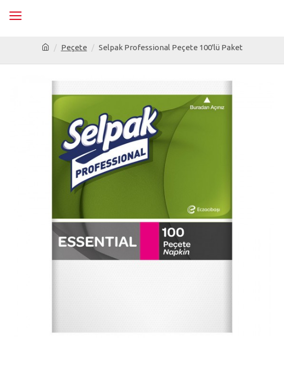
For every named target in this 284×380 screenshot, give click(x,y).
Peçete (74, 47)
